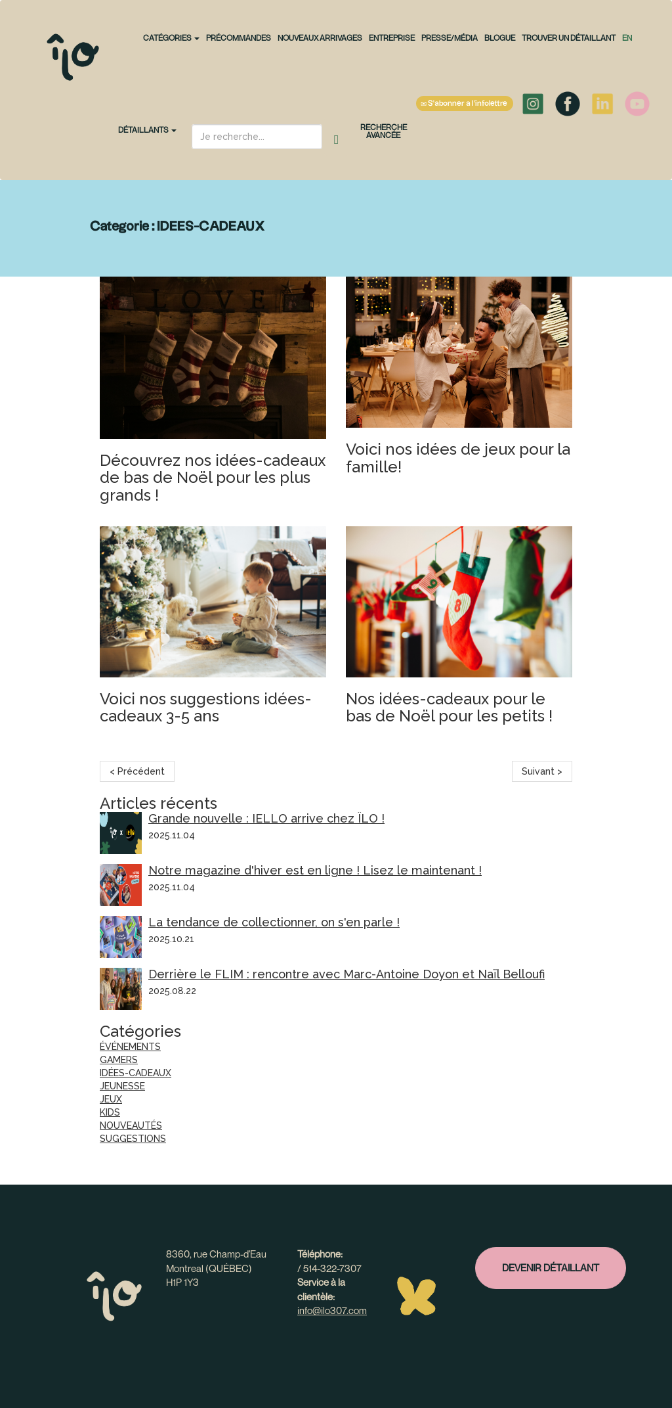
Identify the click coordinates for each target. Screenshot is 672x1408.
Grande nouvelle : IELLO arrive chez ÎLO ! (266, 818)
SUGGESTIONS (133, 1138)
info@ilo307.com (332, 1310)
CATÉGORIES (171, 38)
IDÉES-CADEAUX (135, 1073)
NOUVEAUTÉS (131, 1125)
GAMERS (119, 1060)
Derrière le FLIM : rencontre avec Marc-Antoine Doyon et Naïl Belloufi (346, 974)
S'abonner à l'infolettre (465, 104)
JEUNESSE (122, 1086)
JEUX (111, 1099)
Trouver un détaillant (569, 38)
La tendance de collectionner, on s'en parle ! (274, 922)
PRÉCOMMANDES (238, 38)
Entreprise (392, 38)
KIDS (110, 1112)
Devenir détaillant (550, 1267)
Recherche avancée (383, 131)
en (627, 38)
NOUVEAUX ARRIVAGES (320, 38)
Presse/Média (449, 38)
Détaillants (147, 130)
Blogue (499, 38)
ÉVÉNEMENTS (130, 1046)
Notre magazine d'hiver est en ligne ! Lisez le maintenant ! (315, 870)
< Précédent (137, 771)
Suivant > (542, 771)
